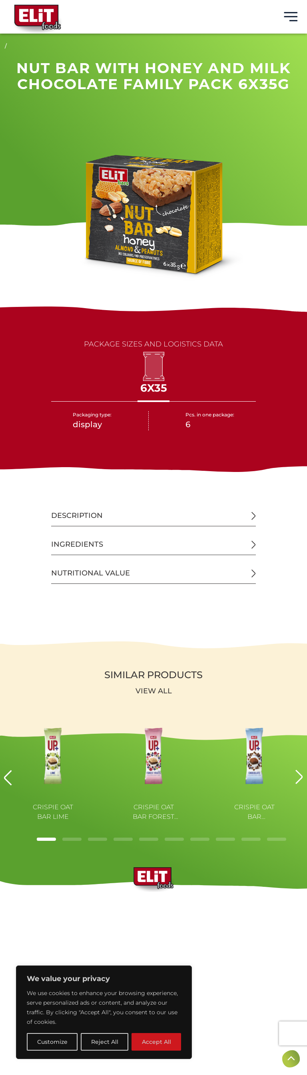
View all (154, 691)
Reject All (104, 1041)
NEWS (153, 942)
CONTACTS (153, 955)
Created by (153, 1063)
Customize (52, 1041)
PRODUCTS (153, 929)
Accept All (156, 1041)
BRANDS (154, 904)
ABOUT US (153, 916)
